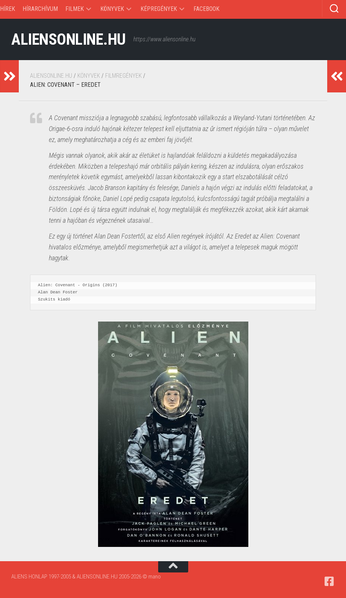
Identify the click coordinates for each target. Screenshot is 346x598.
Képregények (159, 8)
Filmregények (123, 75)
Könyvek (112, 8)
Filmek (74, 8)
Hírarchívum (40, 8)
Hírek (7, 8)
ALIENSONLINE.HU (68, 39)
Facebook (206, 8)
